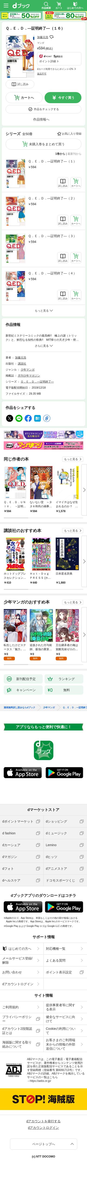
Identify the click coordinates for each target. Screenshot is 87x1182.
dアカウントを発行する (43, 1121)
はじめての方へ (16, 948)
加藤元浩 (42, 37)
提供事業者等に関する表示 (60, 1007)
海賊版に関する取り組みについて (17, 1044)
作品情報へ (41, 119)
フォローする (51, 37)
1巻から (60, 153)
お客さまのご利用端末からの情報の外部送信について (60, 1044)
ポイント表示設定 (59, 972)
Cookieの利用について (61, 1031)
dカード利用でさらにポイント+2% (55, 69)
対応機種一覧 (55, 948)
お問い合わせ (12, 972)
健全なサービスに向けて (60, 1019)
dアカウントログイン (17, 984)
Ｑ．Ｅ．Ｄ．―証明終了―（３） (52, 236)
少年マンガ (28, 369)
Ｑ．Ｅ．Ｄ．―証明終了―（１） (52, 161)
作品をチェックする (46, 109)
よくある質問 (55, 960)
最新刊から (74, 153)
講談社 (22, 363)
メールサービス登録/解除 (17, 960)
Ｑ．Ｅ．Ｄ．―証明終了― (37, 381)
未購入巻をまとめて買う (47, 144)
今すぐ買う (66, 97)
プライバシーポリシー (17, 1019)
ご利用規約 (10, 1007)
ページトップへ (43, 1144)
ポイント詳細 (47, 61)
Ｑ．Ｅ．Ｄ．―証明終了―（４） (52, 273)
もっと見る (71, 459)
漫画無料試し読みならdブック (19, 707)
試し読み (23, 84)
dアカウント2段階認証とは (17, 1031)
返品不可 (41, 73)
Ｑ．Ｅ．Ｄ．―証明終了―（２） (52, 198)
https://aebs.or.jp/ (40, 1081)
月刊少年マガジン (29, 375)
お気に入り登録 (71, 133)
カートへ (27, 97)
